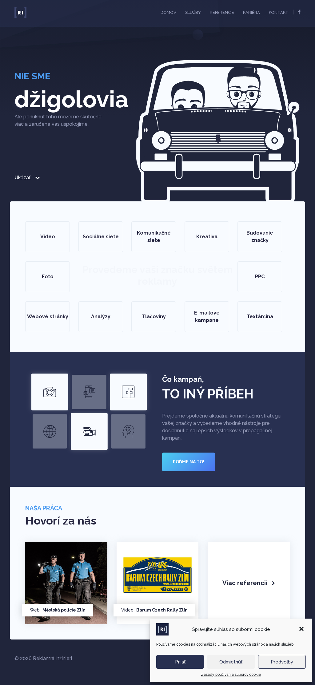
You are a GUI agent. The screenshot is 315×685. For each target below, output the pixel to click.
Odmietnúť (230, 662)
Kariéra (251, 12)
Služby (193, 12)
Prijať (180, 662)
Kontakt (279, 12)
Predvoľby (282, 662)
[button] (302, 629)
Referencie (222, 12)
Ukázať (27, 177)
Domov (168, 12)
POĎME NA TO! (188, 461)
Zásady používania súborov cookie (231, 674)
